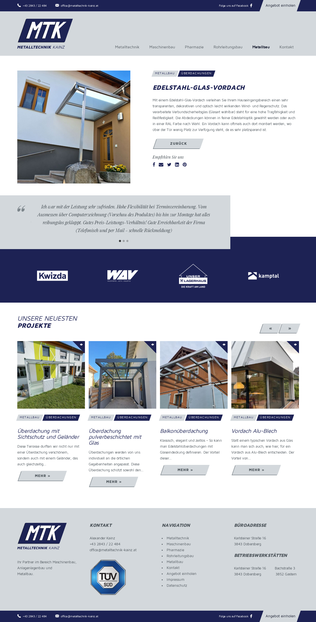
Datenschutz (177, 585)
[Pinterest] (185, 165)
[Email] (161, 165)
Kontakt (286, 47)
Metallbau (261, 47)
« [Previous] (270, 328)
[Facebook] (154, 165)
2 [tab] (124, 241)
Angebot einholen (281, 5)
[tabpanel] (124, 222)
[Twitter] (169, 165)
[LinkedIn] (177, 165)
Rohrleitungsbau (228, 47)
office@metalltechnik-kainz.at (79, 5)
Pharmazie (194, 47)
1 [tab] (120, 241)
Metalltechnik (127, 47)
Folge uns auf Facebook (233, 5)
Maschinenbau (162, 47)
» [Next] (289, 328)
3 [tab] (127, 241)
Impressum (175, 580)
